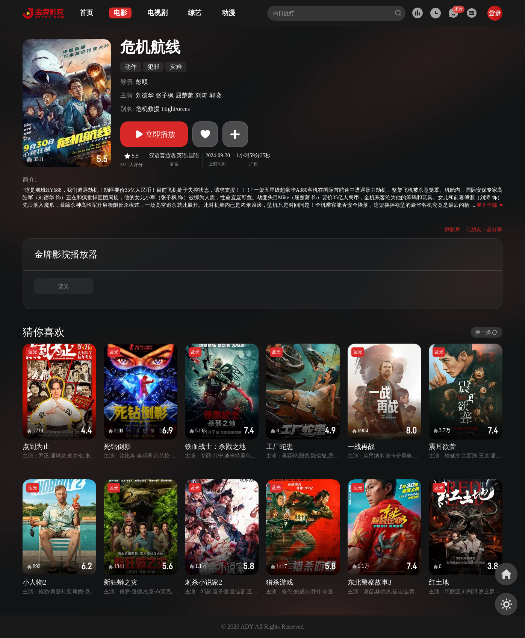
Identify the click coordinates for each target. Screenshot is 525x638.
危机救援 (148, 109)
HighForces (176, 109)
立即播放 (154, 134)
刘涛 (201, 95)
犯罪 (153, 67)
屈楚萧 (185, 95)
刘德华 (145, 95)
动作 (131, 67)
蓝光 (63, 286)
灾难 (176, 67)
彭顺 (142, 82)
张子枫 (165, 95)
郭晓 (215, 95)
